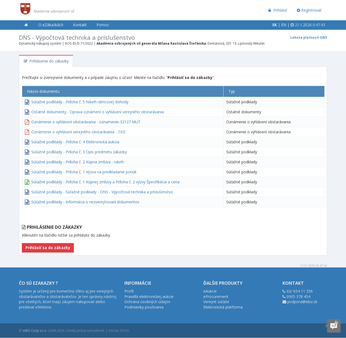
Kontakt (80, 24)
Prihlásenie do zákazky (46, 61)
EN (283, 24)
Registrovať (309, 10)
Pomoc (103, 24)
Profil (129, 291)
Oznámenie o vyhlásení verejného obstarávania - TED (78, 131)
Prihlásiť (277, 10)
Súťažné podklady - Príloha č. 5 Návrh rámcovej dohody (79, 101)
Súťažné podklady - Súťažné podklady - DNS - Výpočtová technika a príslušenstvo (102, 191)
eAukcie (210, 291)
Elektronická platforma (223, 307)
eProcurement (215, 296)
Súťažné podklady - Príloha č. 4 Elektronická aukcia (75, 141)
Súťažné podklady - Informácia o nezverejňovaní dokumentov (85, 201)
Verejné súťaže (216, 301)
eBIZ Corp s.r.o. (35, 330)
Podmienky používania (144, 307)
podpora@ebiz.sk (302, 301)
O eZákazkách (50, 24)
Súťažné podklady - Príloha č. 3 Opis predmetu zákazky (79, 151)
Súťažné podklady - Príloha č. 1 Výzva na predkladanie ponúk (84, 171)
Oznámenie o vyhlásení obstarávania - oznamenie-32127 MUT (86, 121)
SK (274, 24)
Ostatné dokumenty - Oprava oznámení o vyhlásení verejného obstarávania (97, 111)
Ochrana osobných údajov (147, 301)
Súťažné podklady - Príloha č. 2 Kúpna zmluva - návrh (77, 161)
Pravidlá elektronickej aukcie (149, 296)
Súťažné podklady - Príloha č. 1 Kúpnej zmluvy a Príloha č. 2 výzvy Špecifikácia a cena (105, 181)
